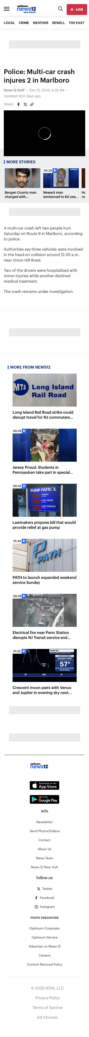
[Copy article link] (32, 104)
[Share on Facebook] (18, 104)
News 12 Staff (14, 90)
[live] (77, 9)
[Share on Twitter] (25, 104)
